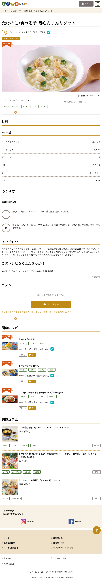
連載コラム (58, 538)
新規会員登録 (9, 543)
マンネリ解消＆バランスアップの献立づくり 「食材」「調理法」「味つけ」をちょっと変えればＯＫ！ (60, 455)
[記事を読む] (24, 431)
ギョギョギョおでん (30, 366)
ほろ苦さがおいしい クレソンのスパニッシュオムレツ (45, 427)
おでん (32, 370)
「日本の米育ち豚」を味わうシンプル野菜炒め (42, 392)
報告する (97, 277)
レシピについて (15, 11)
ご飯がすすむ (52, 396)
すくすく (23, 343)
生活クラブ (50, 572)
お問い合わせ (9, 564)
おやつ (42, 343)
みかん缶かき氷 (28, 339)
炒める (23, 396)
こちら (71, 312)
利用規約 (7, 558)
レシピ (6, 538)
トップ (4, 11)
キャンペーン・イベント (63, 548)
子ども (32, 343)
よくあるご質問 (59, 558)
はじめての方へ (59, 543)
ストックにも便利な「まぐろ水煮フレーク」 (41, 480)
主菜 (32, 396)
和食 (42, 396)
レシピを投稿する (11, 548)
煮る (51, 370)
